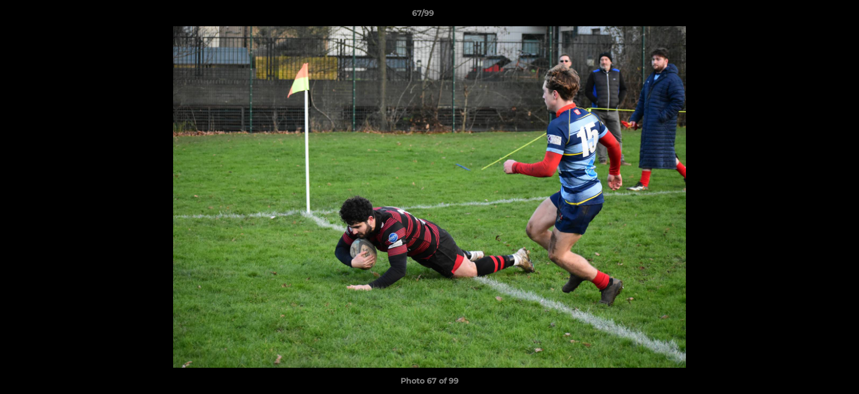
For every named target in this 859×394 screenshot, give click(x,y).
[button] (813, 16)
